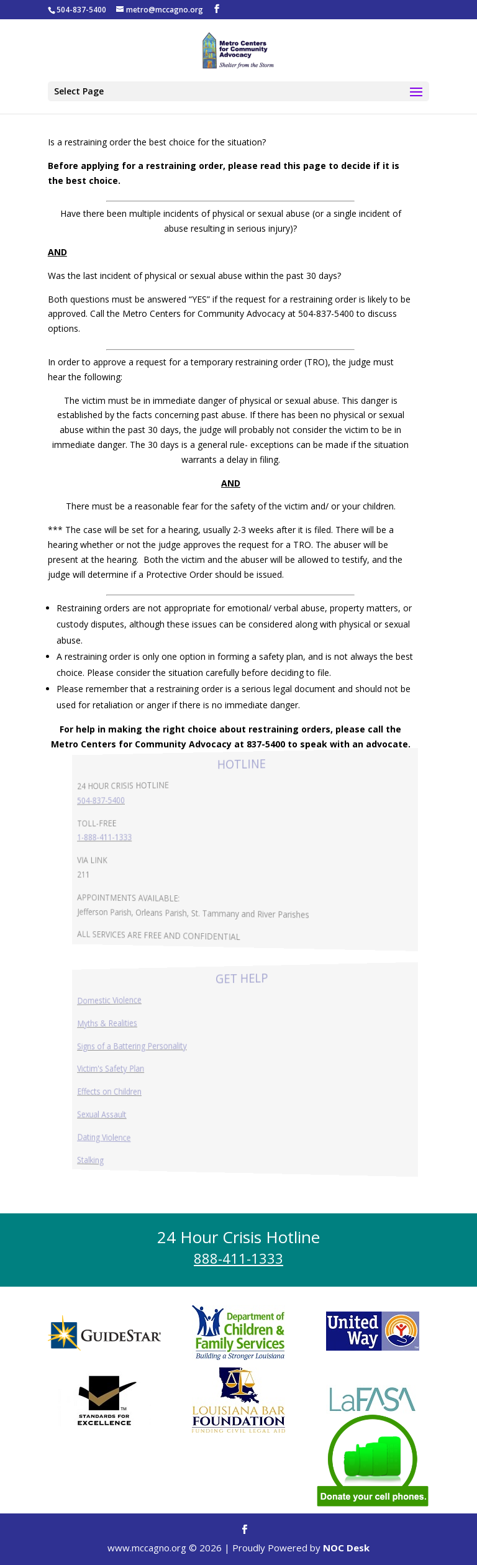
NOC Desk (346, 1547)
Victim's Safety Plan (128, 1068)
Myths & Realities (125, 1024)
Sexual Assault (120, 1113)
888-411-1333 (238, 1258)
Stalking (111, 1156)
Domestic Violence (127, 1001)
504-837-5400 (120, 801)
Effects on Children (127, 1091)
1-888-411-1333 (123, 837)
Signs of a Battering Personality (146, 1046)
